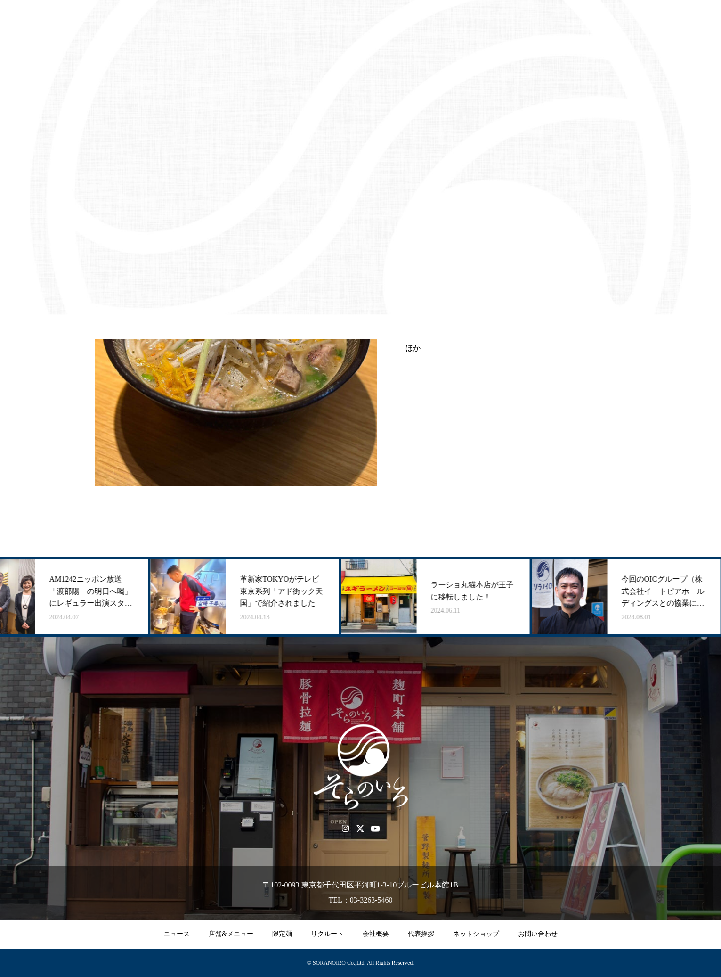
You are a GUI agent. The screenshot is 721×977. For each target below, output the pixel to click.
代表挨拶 (421, 933)
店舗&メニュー (231, 933)
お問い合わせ (538, 933)
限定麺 (282, 933)
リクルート (327, 933)
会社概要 (376, 933)
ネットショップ (476, 933)
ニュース (176, 933)
